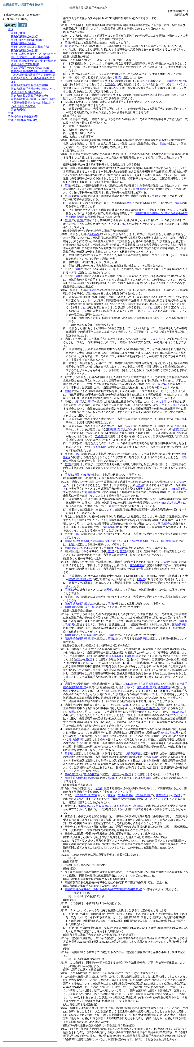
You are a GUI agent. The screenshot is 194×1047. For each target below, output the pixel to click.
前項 (67, 42)
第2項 (80, 220)
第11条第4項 (132, 683)
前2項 (68, 464)
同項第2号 (172, 80)
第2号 (118, 77)
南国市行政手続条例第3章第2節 (120, 540)
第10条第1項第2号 (86, 795)
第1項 (68, 46)
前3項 (68, 391)
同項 (109, 589)
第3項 (78, 453)
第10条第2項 (85, 805)
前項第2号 (164, 384)
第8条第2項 (71, 547)
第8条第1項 (178, 488)
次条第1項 (101, 436)
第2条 (125, 223)
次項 (98, 788)
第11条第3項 (91, 774)
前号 (71, 73)
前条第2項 (71, 474)
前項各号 (142, 80)
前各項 (69, 753)
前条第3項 (90, 635)
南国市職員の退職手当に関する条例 (103, 889)
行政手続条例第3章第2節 (80, 603)
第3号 (176, 404)
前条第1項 (132, 655)
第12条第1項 (143, 795)
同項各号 (90, 492)
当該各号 (110, 84)
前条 (162, 143)
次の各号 (94, 234)
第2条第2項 (140, 188)
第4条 (155, 195)
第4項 (128, 774)
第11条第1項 (113, 655)
